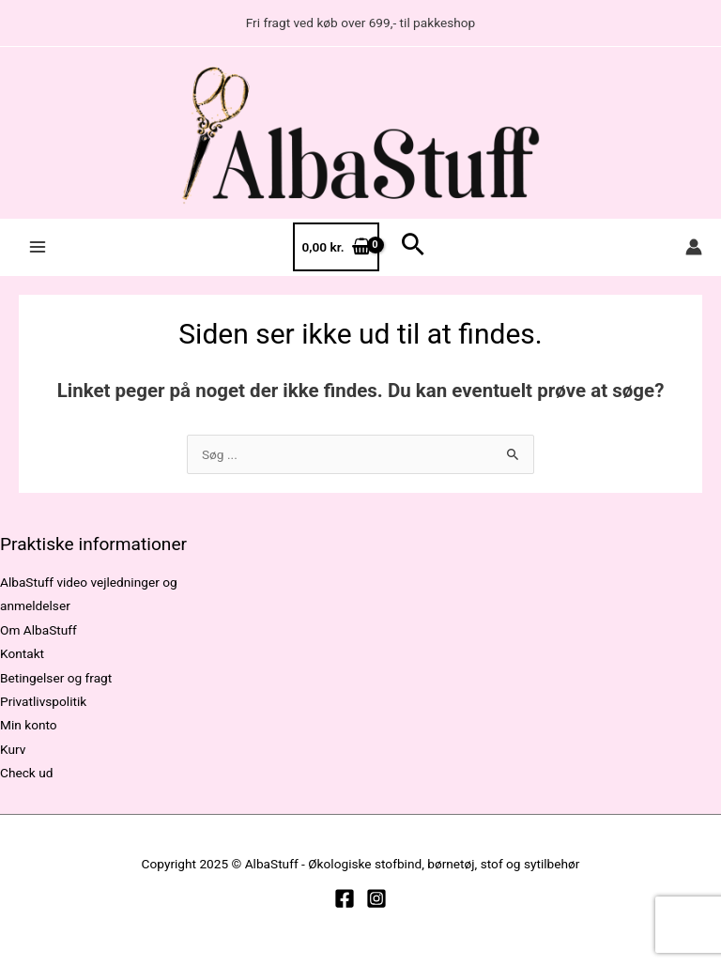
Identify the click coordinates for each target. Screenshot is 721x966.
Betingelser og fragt (56, 677)
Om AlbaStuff (38, 629)
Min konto (28, 724)
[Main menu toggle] (37, 247)
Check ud (26, 772)
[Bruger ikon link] (693, 246)
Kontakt (22, 653)
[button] (413, 247)
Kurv (12, 749)
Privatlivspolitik (43, 701)
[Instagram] (376, 898)
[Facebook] (344, 898)
